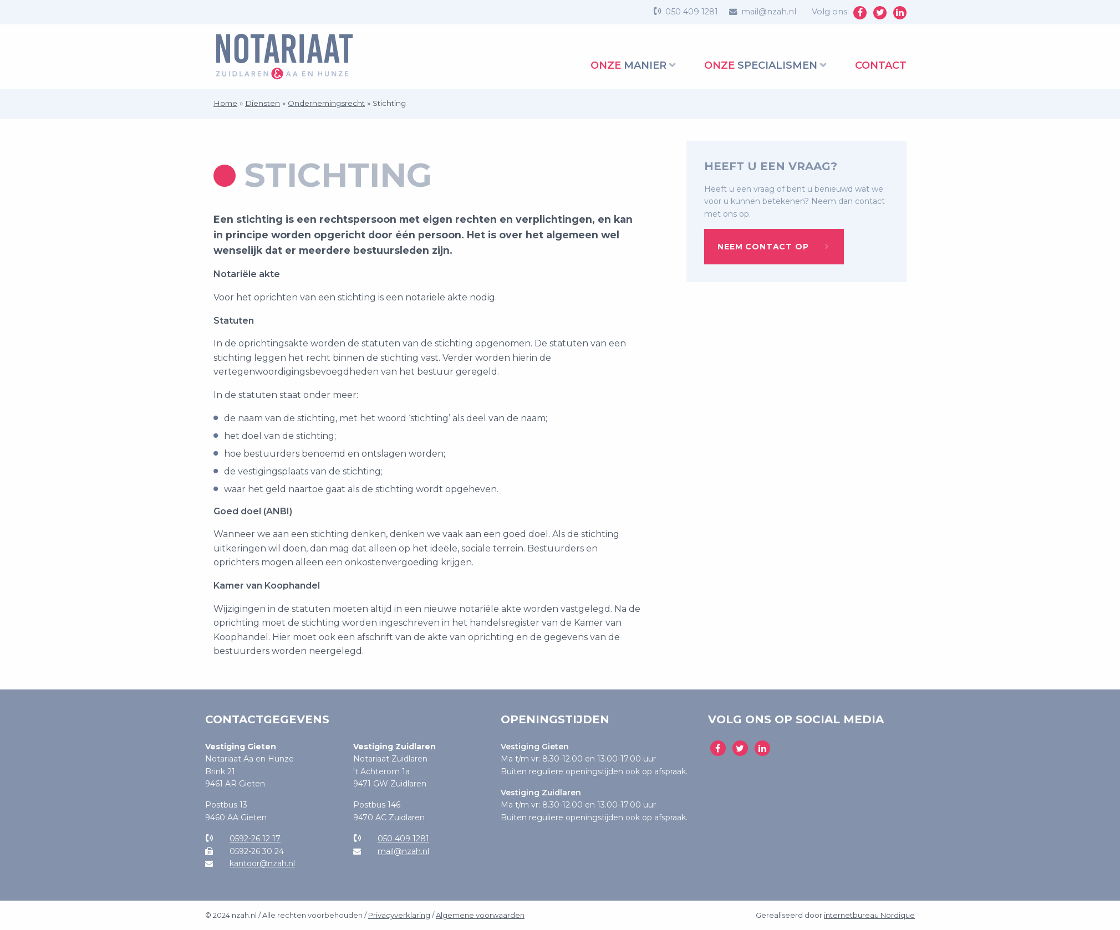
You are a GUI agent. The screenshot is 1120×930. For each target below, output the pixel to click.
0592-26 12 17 (255, 839)
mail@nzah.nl (768, 12)
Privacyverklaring (399, 915)
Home (225, 103)
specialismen (760, 65)
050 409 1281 (691, 12)
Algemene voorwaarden (480, 915)
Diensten (262, 103)
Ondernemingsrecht (326, 103)
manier (628, 65)
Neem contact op (762, 247)
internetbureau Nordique (869, 915)
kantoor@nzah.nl (262, 863)
